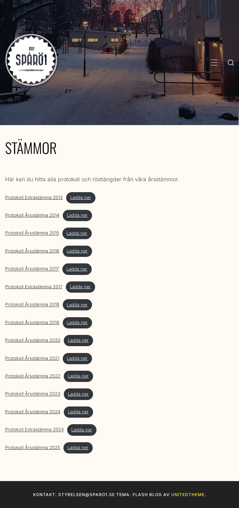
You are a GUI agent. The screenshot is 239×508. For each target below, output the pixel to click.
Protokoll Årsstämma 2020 (32, 340)
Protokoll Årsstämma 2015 (32, 233)
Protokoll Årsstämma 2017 (32, 269)
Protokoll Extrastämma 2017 (33, 286)
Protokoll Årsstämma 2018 (32, 304)
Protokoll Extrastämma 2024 (34, 429)
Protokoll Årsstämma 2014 (32, 215)
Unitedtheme (188, 494)
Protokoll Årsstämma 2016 (32, 250)
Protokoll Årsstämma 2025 (32, 447)
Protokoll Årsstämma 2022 (32, 376)
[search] (231, 62)
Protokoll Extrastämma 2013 (34, 197)
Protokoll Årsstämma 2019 (32, 322)
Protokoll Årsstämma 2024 (32, 411)
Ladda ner (80, 197)
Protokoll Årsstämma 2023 (32, 394)
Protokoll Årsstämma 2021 (32, 358)
